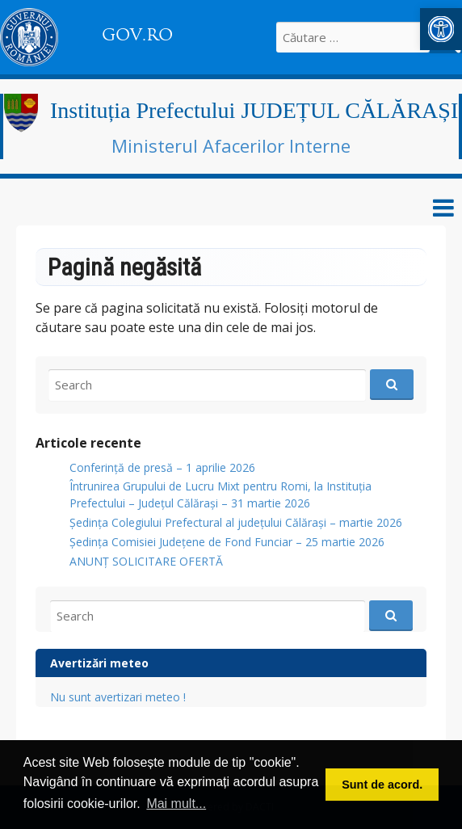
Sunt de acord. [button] (382, 784)
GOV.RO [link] (137, 34)
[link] (441, 29)
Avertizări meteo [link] (99, 663)
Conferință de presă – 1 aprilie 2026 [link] (162, 467)
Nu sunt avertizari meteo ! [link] (118, 697)
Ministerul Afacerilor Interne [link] (231, 145)
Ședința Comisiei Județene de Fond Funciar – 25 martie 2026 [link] (226, 541)
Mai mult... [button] (176, 803)
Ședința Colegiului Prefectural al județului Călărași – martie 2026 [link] (235, 522)
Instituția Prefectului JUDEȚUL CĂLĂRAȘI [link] (254, 110)
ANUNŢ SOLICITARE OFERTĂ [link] (146, 561)
